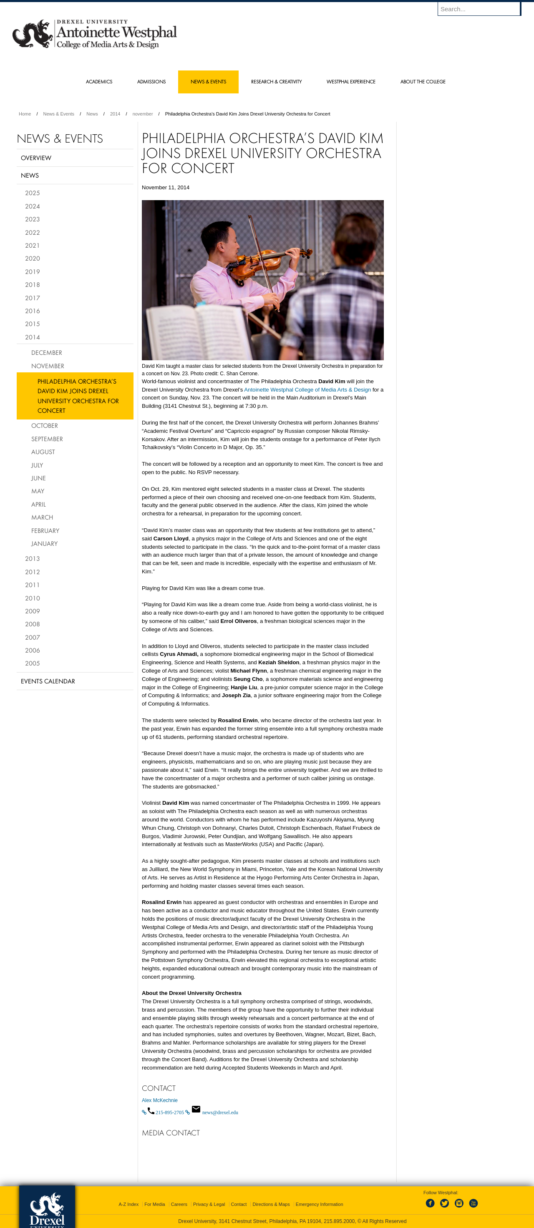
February (45, 530)
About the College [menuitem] (423, 81)
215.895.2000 (339, 1221)
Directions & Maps (271, 1204)
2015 (32, 323)
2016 (32, 310)
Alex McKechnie (160, 1100)
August (43, 451)
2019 (32, 271)
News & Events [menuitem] (208, 81)
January (44, 543)
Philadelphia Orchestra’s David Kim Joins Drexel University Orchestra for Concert (78, 395)
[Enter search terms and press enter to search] (483, 8)
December (46, 352)
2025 (32, 192)
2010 (32, 598)
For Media (154, 1204)
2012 (32, 572)
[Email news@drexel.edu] (211, 1112)
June (38, 478)
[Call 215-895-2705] (163, 1112)
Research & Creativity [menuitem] (276, 81)
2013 (32, 558)
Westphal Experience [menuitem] (351, 81)
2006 (32, 650)
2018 (32, 284)
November (47, 366)
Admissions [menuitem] (151, 81)
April (38, 504)
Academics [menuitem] (99, 81)
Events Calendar (48, 681)
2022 (32, 232)
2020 (32, 258)
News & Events (59, 113)
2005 (32, 663)
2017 (32, 298)
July (37, 465)
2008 (32, 624)
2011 (32, 584)
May (37, 491)
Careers (179, 1204)
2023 (32, 219)
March (42, 517)
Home (25, 113)
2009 (32, 611)
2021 (32, 245)
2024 (32, 206)
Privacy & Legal (209, 1204)
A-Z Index (128, 1204)
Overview (36, 157)
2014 (115, 113)
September (47, 438)
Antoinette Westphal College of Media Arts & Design (307, 390)
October (44, 425)
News (92, 113)
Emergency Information (319, 1204)
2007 (32, 637)
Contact (239, 1204)
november (143, 113)
